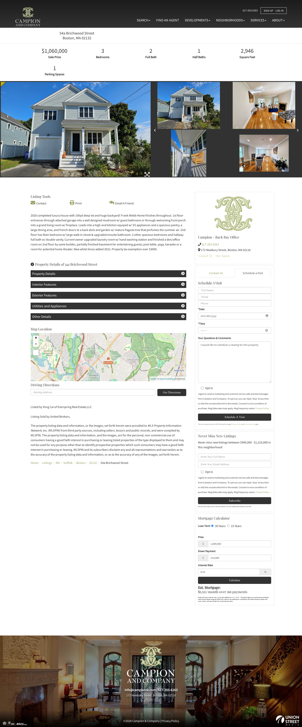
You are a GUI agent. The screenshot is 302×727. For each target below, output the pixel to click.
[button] (12, 129)
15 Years (234, 526)
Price (201, 537)
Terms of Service (249, 424)
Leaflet (153, 378)
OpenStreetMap (167, 378)
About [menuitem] (278, 20)
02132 (93, 463)
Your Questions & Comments (214, 338)
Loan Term (204, 526)
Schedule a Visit (253, 273)
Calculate (234, 580)
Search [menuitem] (143, 20)
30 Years (218, 526)
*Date (201, 309)
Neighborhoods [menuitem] (230, 20)
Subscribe (235, 501)
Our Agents (223, 256)
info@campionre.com (140, 690)
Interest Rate (205, 565)
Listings (47, 463)
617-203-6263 (247, 10)
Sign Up (268, 10)
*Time (201, 323)
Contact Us (205, 256)
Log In (280, 10)
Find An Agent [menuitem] (167, 20)
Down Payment (207, 551)
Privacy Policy (262, 408)
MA (58, 463)
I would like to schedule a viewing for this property (234, 362)
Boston (81, 463)
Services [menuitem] (258, 20)
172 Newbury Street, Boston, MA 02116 (151, 695)
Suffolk (68, 463)
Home (34, 463)
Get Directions (172, 392)
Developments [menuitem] (197, 20)
